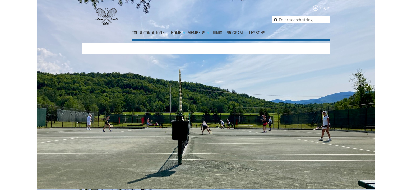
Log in (325, 7)
